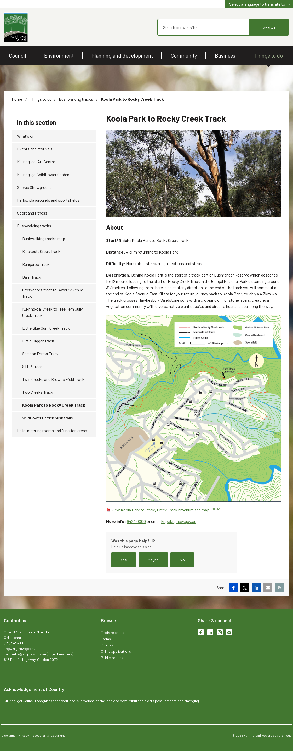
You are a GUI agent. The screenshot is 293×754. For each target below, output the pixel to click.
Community (184, 55)
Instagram (220, 632)
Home (17, 99)
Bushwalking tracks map (43, 238)
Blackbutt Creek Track (41, 251)
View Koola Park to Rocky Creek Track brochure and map (167, 509)
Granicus (285, 735)
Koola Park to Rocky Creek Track (53, 404)
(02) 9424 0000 (16, 643)
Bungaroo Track (36, 264)
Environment (59, 55)
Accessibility (40, 735)
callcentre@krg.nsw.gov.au (25, 654)
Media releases (112, 632)
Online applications (116, 651)
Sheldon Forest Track (40, 353)
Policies (107, 645)
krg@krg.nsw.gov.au (178, 521)
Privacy (24, 735)
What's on (26, 135)
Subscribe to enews (229, 632)
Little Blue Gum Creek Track (46, 327)
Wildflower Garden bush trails (47, 417)
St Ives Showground (34, 187)
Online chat (12, 637)
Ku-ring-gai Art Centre (36, 161)
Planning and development (122, 55)
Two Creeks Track (37, 392)
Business (225, 55)
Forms (106, 639)
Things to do (268, 55)
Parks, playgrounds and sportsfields (48, 200)
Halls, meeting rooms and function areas (52, 430)
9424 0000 (136, 521)
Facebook (201, 632)
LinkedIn (210, 632)
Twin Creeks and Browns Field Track (53, 379)
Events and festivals (35, 148)
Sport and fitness (32, 212)
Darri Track (31, 276)
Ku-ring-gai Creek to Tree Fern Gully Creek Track (52, 312)
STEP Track (32, 366)
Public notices (112, 657)
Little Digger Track (38, 340)
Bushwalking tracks (76, 99)
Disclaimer (9, 735)
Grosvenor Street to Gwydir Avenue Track (52, 293)
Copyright (58, 735)
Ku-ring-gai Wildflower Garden (43, 174)
